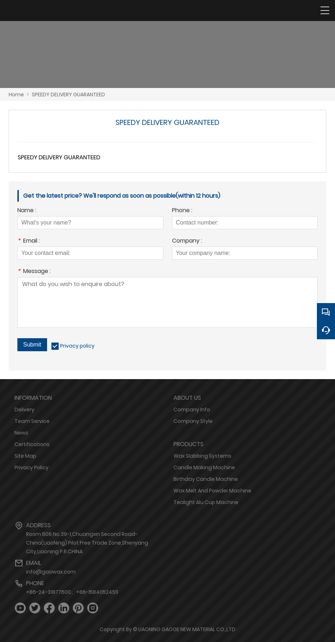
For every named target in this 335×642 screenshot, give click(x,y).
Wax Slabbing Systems (202, 456)
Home (16, 94)
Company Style (193, 421)
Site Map (25, 456)
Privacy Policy (31, 467)
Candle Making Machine (204, 467)
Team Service (32, 421)
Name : (26, 210)
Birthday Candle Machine (205, 479)
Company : (187, 241)
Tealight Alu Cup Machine (205, 502)
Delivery (24, 409)
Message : (34, 271)
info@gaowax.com (51, 571)
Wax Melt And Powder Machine (212, 490)
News (21, 432)
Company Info (191, 409)
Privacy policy (77, 345)
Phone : (182, 210)
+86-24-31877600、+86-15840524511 (72, 592)
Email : (28, 241)
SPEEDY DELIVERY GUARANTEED (68, 94)
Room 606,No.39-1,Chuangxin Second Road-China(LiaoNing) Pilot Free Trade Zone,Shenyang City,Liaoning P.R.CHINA (87, 542)
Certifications (32, 444)
